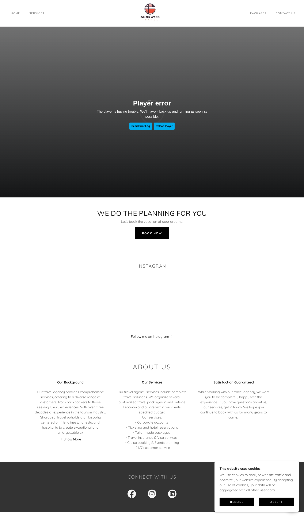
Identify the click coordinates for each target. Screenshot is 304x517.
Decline (237, 502)
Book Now (152, 233)
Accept (276, 502)
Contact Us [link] (286, 13)
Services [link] (36, 13)
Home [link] (15, 13)
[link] (152, 13)
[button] (152, 336)
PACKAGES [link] (258, 13)
